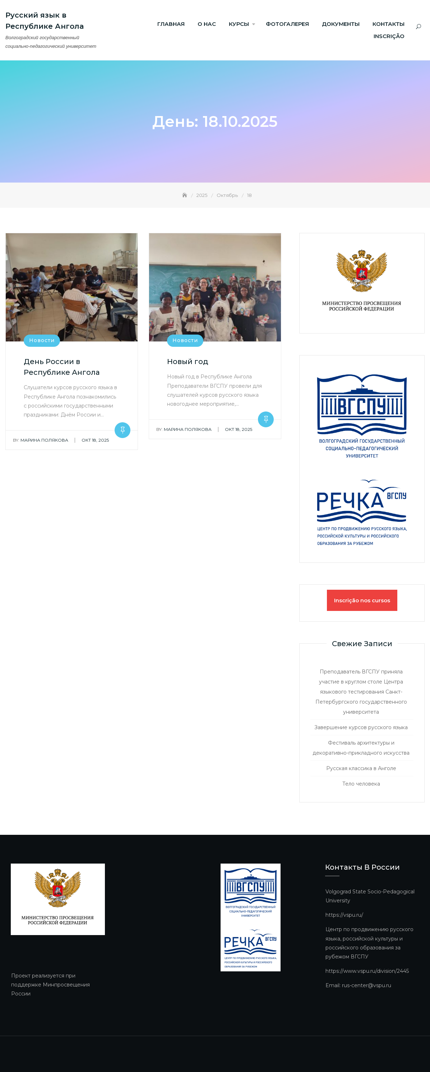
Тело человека (361, 784)
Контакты (388, 23)
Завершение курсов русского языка (361, 727)
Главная (171, 23)
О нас (207, 23)
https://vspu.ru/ (344, 915)
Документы (341, 23)
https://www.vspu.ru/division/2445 (367, 971)
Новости (42, 340)
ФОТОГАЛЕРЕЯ (287, 23)
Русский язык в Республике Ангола (44, 21)
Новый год (187, 362)
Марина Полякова (40, 440)
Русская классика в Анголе (361, 768)
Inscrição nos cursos (362, 600)
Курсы (239, 23)
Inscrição (389, 36)
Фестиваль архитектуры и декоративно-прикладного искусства (361, 748)
